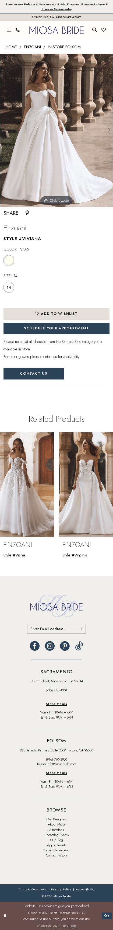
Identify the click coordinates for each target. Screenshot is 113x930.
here (72, 925)
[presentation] (27, 484)
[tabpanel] (56, 130)
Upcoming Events (56, 835)
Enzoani (32, 47)
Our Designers (57, 819)
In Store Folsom (64, 47)
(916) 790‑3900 (56, 759)
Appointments (56, 845)
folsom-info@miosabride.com (56, 764)
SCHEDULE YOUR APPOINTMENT (56, 328)
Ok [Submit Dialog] (107, 915)
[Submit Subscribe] (80, 629)
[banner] (56, 30)
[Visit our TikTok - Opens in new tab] (79, 646)
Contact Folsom (56, 855)
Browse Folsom (93, 4)
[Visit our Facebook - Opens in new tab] (35, 646)
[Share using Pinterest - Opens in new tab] (27, 213)
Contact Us (33, 373)
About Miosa (56, 824)
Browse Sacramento (56, 9)
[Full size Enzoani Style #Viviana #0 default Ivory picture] (56, 130)
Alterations (56, 829)
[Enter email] (56, 629)
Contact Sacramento (56, 850)
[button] (9, 30)
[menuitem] (9, 30)
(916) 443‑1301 (56, 690)
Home (11, 47)
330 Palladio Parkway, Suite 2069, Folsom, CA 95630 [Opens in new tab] (56, 750)
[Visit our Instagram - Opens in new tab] (50, 646)
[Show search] (95, 30)
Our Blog (56, 840)
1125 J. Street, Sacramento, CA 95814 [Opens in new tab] (56, 681)
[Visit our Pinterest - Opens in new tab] (65, 646)
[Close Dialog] (5, 916)
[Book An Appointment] (56, 17)
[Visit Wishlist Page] (103, 30)
